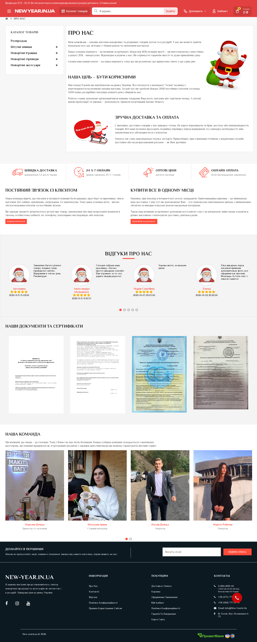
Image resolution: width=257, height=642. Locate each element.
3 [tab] (128, 310)
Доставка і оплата (161, 586)
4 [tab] (132, 310)
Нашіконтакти (16, 221)
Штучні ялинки (21, 47)
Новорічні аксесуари (25, 65)
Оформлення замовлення (164, 597)
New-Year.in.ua (29, 577)
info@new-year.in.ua (236, 608)
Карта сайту (158, 619)
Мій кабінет (157, 602)
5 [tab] (137, 310)
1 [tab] (120, 310)
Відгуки (93, 597)
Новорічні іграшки (24, 53)
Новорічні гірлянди (25, 59)
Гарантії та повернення (163, 613)
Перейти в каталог (144, 221)
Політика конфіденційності (103, 602)
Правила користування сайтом (105, 608)
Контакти (94, 591)
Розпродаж (19, 41)
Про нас (93, 586)
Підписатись (237, 552)
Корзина (155, 591)
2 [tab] (124, 310)
